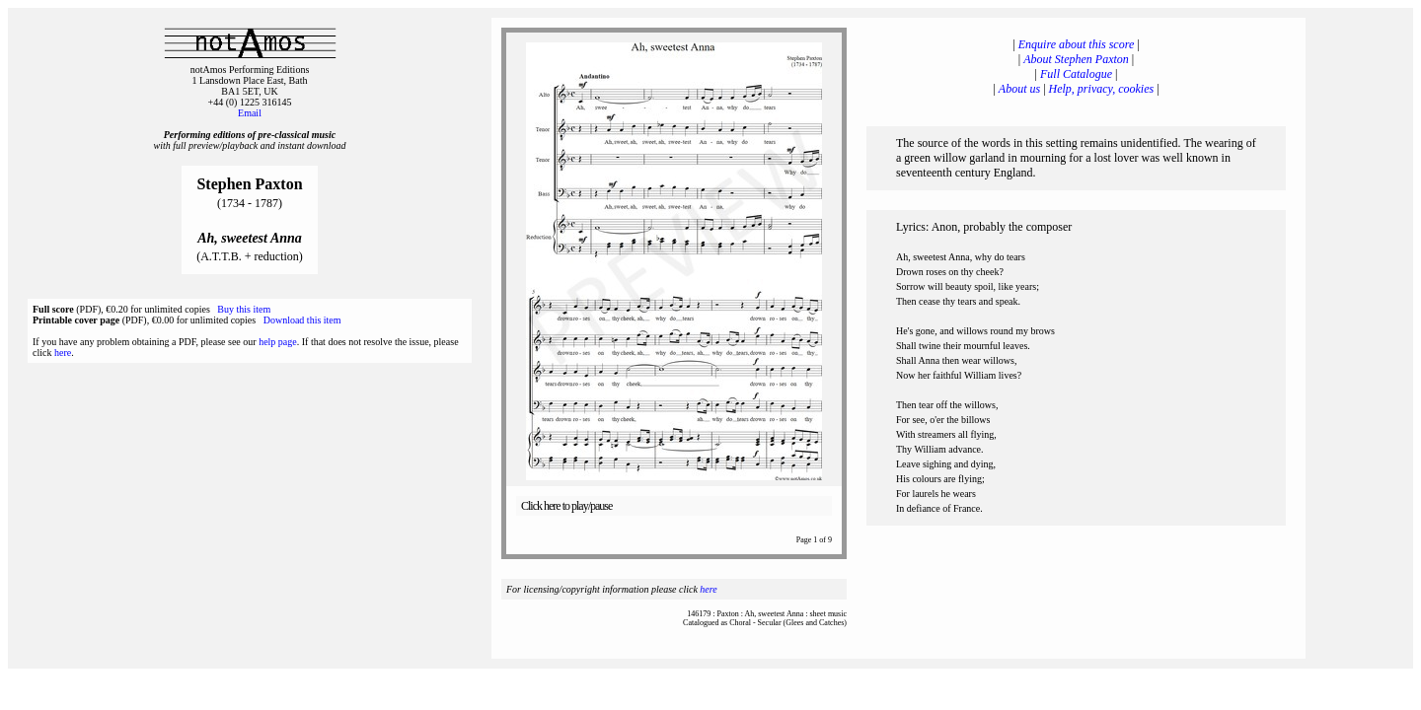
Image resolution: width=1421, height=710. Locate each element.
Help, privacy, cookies (1102, 89)
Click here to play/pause (566, 506)
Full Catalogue (1076, 74)
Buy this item (243, 309)
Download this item (302, 320)
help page (278, 341)
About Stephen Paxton (1076, 59)
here (62, 352)
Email (250, 112)
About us (1019, 89)
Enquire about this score (1076, 44)
